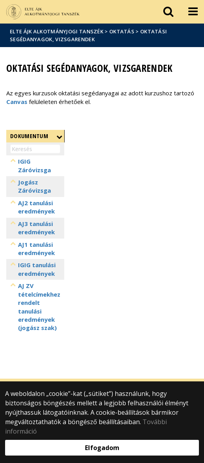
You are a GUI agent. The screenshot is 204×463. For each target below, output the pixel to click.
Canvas (16, 102)
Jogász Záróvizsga (34, 186)
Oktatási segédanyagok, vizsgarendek (88, 35)
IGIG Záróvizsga (34, 165)
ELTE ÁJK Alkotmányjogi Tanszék (56, 31)
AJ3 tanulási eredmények (36, 228)
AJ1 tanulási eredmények (36, 249)
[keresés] (168, 12)
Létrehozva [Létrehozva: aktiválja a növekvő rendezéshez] (172, 136)
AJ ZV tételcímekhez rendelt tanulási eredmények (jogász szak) (39, 315)
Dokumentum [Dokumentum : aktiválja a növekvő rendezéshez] (29, 136)
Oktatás (121, 31)
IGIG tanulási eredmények (37, 273)
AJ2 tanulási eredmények (36, 207)
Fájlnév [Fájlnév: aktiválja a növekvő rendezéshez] (78, 136)
